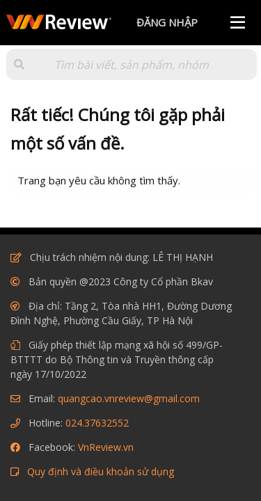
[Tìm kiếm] (131, 64)
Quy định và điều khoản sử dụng (100, 471)
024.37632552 (97, 422)
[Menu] (237, 22)
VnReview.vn (106, 447)
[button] (19, 64)
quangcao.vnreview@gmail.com (129, 398)
